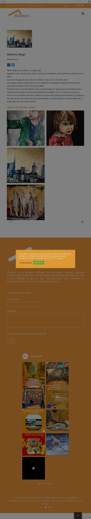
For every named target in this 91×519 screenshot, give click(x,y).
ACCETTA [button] (39, 263)
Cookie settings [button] (25, 263)
